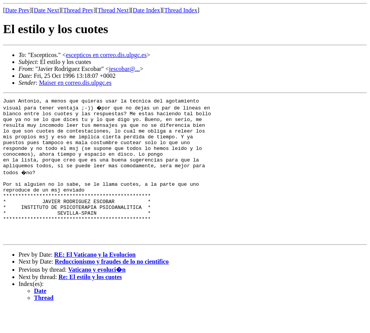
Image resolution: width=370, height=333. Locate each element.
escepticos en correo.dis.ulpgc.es (106, 55)
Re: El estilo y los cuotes (90, 302)
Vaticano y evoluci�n (97, 295)
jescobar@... (124, 69)
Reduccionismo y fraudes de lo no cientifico (112, 287)
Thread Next (113, 10)
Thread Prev (78, 10)
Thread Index (180, 10)
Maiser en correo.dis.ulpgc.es (75, 82)
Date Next (46, 10)
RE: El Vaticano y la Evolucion (95, 280)
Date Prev (17, 10)
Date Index (146, 10)
